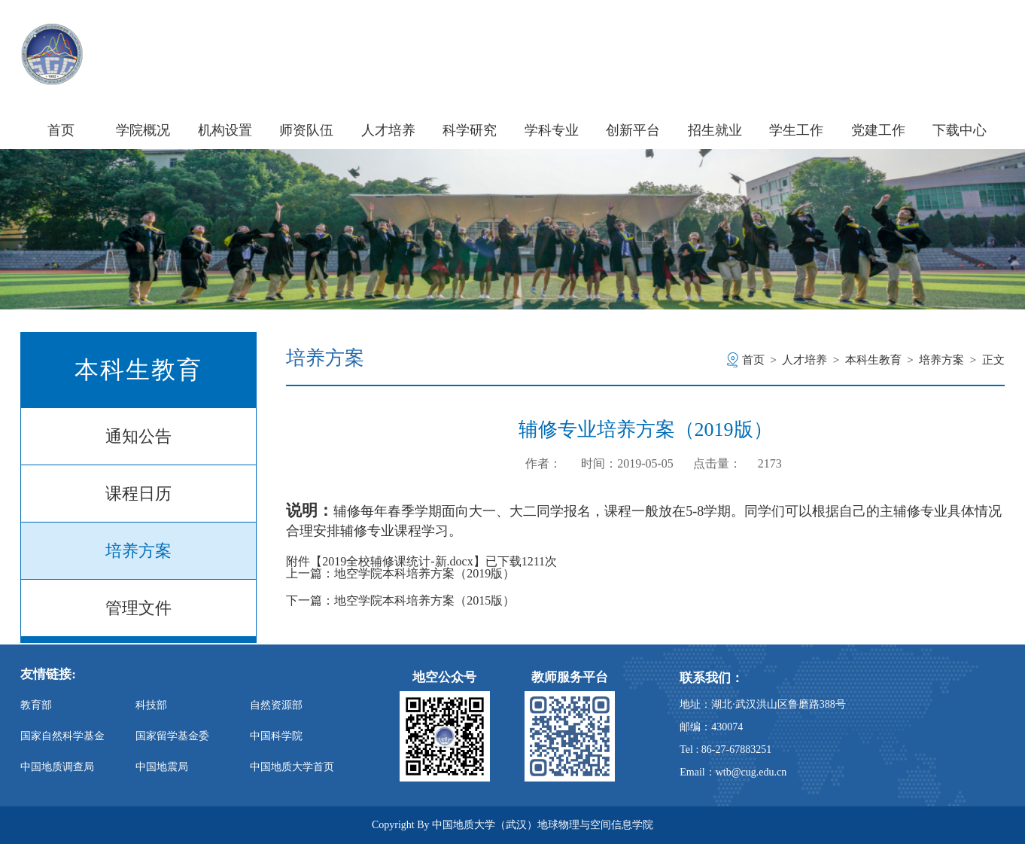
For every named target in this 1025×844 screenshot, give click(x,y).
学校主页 (835, 36)
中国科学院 (276, 736)
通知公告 (138, 436)
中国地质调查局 (57, 766)
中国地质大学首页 (292, 766)
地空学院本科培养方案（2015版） (424, 601)
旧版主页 (976, 36)
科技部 (151, 705)
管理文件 (138, 608)
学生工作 (796, 130)
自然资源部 (276, 705)
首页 (61, 130)
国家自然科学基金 (62, 736)
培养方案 (138, 550)
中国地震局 (161, 766)
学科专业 (552, 130)
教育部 (36, 705)
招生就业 (715, 130)
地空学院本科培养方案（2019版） (424, 574)
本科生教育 (873, 360)
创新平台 (633, 130)
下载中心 (959, 130)
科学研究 (470, 130)
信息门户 (905, 36)
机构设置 (225, 130)
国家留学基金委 (172, 736)
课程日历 (138, 493)
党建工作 (878, 130)
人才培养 (388, 130)
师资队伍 (306, 130)
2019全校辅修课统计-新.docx (397, 561)
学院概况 (143, 130)
